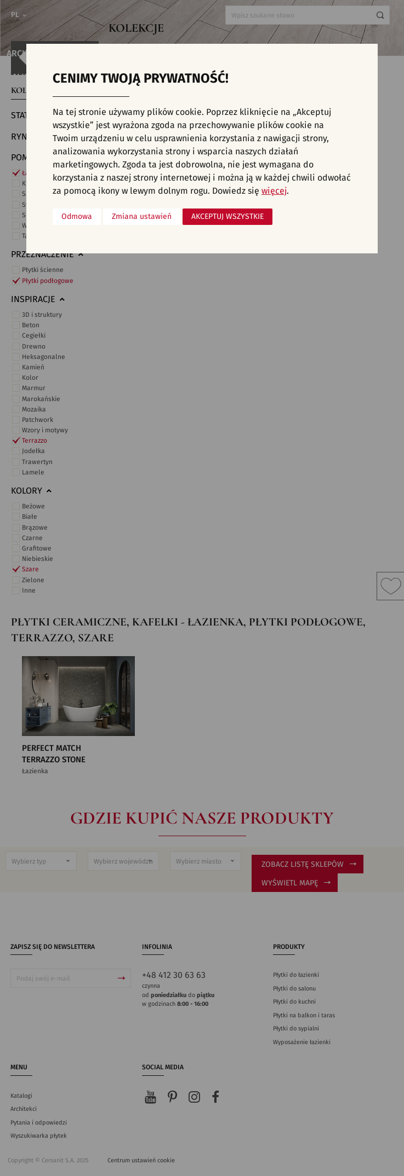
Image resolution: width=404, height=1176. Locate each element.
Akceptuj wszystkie (227, 217)
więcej (274, 191)
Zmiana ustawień (142, 217)
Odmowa (76, 217)
